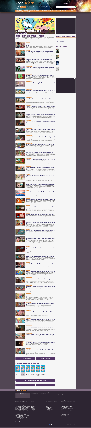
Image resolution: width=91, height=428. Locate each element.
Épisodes (25, 33)
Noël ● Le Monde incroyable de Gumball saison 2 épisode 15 (39, 152)
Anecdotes (21, 11)
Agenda (28, 11)
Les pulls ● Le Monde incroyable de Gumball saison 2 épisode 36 (40, 319)
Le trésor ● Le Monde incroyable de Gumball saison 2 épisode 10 (40, 114)
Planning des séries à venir (25, 385)
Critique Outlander (64, 407)
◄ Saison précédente (25, 358)
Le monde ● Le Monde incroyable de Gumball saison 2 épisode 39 (40, 342)
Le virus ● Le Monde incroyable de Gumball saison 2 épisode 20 (40, 191)
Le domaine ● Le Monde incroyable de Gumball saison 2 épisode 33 (40, 295)
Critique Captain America (65, 414)
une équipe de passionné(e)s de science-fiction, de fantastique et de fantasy (22, 396)
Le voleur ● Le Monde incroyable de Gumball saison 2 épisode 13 (40, 137)
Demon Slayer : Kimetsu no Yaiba (51, 402)
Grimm (47, 406)
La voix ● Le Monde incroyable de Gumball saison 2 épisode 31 (40, 279)
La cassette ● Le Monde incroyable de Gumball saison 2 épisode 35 (40, 312)
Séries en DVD (38, 10)
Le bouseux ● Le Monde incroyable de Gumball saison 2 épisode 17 (40, 168)
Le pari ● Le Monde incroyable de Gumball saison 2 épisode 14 (40, 144)
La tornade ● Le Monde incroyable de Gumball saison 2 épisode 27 (40, 248)
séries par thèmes (55, 10)
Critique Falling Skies (64, 415)
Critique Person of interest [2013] (66, 410)
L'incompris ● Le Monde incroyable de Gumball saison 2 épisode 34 (40, 304)
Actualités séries (25, 10)
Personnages (64, 10)
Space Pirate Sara (49, 405)
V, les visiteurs (48, 408)
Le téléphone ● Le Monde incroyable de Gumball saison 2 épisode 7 (40, 91)
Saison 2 (23, 373)
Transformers (33, 406)
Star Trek (32, 402)
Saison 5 (38, 373)
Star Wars (32, 401)
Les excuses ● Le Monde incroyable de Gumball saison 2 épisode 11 (40, 122)
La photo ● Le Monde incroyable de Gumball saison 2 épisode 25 (40, 230)
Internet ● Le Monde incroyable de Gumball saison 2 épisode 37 (40, 327)
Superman (32, 407)
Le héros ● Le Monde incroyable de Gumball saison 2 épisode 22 (40, 207)
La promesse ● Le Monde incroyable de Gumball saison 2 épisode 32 (40, 287)
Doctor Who (33, 410)
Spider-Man (33, 405)
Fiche (21, 33)
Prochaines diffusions (60, 41)
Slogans (25, 11)
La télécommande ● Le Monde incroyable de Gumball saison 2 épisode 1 (40, 44)
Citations (17, 11)
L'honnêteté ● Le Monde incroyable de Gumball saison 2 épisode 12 (40, 130)
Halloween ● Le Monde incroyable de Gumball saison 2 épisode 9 (40, 106)
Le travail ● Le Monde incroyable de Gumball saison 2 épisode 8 (40, 99)
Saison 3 (28, 373)
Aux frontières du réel (49, 409)
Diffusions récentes (60, 42)
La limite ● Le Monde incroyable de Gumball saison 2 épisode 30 (40, 271)
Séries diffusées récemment (45, 385)
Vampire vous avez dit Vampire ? (20, 401)
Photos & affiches (70, 10)
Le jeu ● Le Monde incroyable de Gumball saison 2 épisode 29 (39, 264)
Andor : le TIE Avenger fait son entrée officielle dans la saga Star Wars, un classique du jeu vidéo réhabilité (21, 412)
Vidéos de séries (44, 10)
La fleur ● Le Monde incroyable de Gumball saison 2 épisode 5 (40, 75)
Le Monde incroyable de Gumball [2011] (28, 31)
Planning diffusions (32, 10)
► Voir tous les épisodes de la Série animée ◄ (35, 380)
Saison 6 (43, 373)
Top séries (49, 10)
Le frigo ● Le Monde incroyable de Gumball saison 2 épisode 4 (40, 67)
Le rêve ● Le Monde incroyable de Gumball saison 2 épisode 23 (40, 214)
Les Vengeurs (33, 408)
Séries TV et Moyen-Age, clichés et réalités (22, 402)
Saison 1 (18, 373)
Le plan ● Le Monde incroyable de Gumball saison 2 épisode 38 (40, 334)
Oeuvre (17, 33)
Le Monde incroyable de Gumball (51, 401)
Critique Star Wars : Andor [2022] (66, 406)
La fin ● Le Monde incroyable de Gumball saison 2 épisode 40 (39, 350)
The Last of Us (48, 410)
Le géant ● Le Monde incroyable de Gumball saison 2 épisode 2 (40, 51)
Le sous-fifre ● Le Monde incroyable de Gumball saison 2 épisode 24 (40, 222)
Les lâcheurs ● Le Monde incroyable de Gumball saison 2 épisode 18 (40, 176)
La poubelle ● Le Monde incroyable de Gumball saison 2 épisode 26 (40, 238)
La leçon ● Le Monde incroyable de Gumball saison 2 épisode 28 (40, 256)
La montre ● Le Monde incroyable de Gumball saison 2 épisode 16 (40, 159)
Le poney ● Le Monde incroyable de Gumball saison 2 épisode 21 (40, 199)
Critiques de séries (19, 10)
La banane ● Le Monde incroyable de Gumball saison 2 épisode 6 (40, 83)
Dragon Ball (33, 409)
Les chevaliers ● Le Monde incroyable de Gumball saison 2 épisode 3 (39, 59)
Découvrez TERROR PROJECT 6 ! (21, 414)
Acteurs (59, 10)
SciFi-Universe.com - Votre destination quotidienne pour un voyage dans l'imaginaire (25, 3)
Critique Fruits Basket (64, 413)
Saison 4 (33, 373)
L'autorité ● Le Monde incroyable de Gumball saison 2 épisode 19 (40, 184)
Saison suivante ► (45, 358)
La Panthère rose (49, 407)
